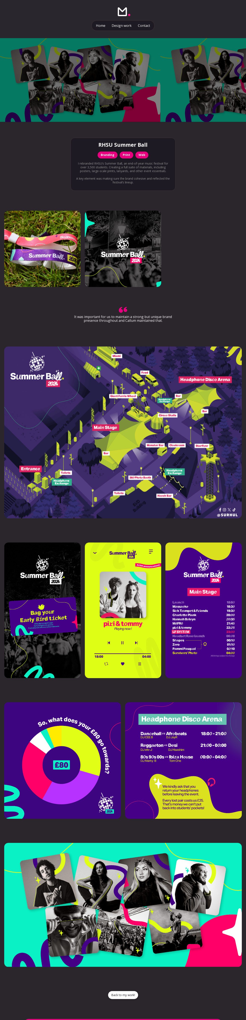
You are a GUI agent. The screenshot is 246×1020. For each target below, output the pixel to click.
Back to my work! (123, 995)
